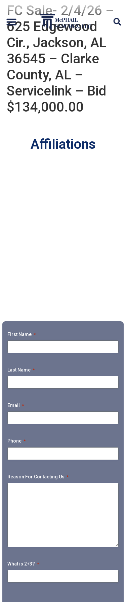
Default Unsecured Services (63, 489)
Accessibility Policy (68, 592)
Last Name (21, 222)
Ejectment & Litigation (63, 505)
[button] (11, 22)
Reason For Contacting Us (38, 329)
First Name (21, 187)
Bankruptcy (63, 520)
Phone (16, 293)
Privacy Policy (26, 592)
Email (15, 258)
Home (39, 474)
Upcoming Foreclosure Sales (63, 536)
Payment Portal (40, 551)
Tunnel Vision (94, 551)
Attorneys (73, 474)
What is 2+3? (23, 416)
